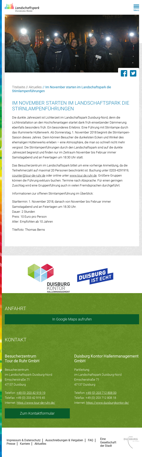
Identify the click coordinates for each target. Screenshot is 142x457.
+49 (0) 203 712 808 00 (101, 393)
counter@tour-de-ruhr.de (28, 175)
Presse (11, 443)
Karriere (25, 443)
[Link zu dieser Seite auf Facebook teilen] (124, 73)
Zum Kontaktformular (37, 413)
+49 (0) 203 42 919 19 (30, 393)
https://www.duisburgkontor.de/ (107, 403)
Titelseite (18, 87)
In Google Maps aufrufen (72, 319)
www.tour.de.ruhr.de (83, 175)
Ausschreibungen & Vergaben (64, 440)
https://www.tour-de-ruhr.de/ (36, 403)
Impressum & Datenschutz (24, 440)
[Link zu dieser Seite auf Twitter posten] (134, 73)
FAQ (90, 440)
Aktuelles (35, 87)
